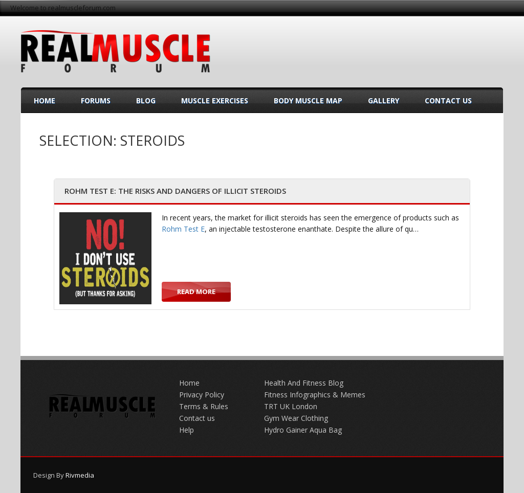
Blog (146, 100)
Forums (96, 100)
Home (44, 100)
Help (186, 430)
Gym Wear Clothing (296, 418)
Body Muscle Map (308, 100)
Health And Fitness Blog (303, 383)
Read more (196, 291)
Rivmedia (80, 475)
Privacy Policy (201, 394)
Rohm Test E (183, 229)
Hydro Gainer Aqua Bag (303, 430)
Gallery (383, 100)
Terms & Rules (203, 406)
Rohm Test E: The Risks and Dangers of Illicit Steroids (175, 191)
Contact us (197, 418)
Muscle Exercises (214, 100)
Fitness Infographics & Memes (314, 394)
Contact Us (448, 100)
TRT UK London (290, 406)
